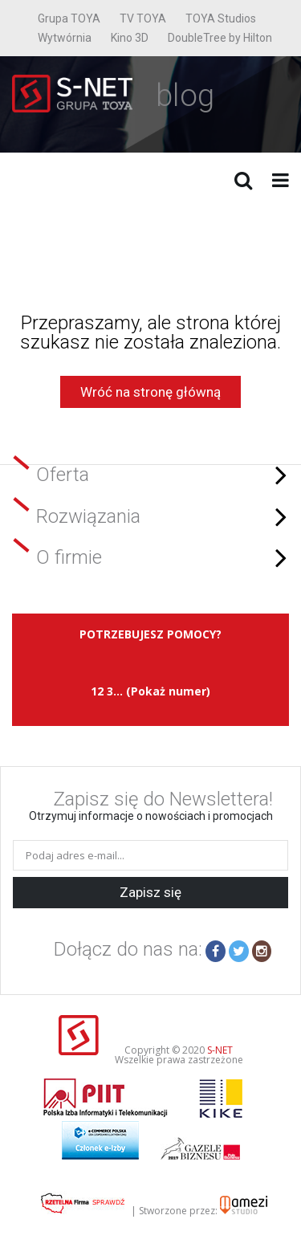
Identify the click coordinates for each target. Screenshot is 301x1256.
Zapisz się (150, 892)
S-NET (220, 1050)
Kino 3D (129, 37)
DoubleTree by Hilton (220, 37)
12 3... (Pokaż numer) (150, 691)
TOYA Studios (220, 18)
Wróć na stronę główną (150, 392)
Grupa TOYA (69, 18)
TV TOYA (143, 18)
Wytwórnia (65, 37)
